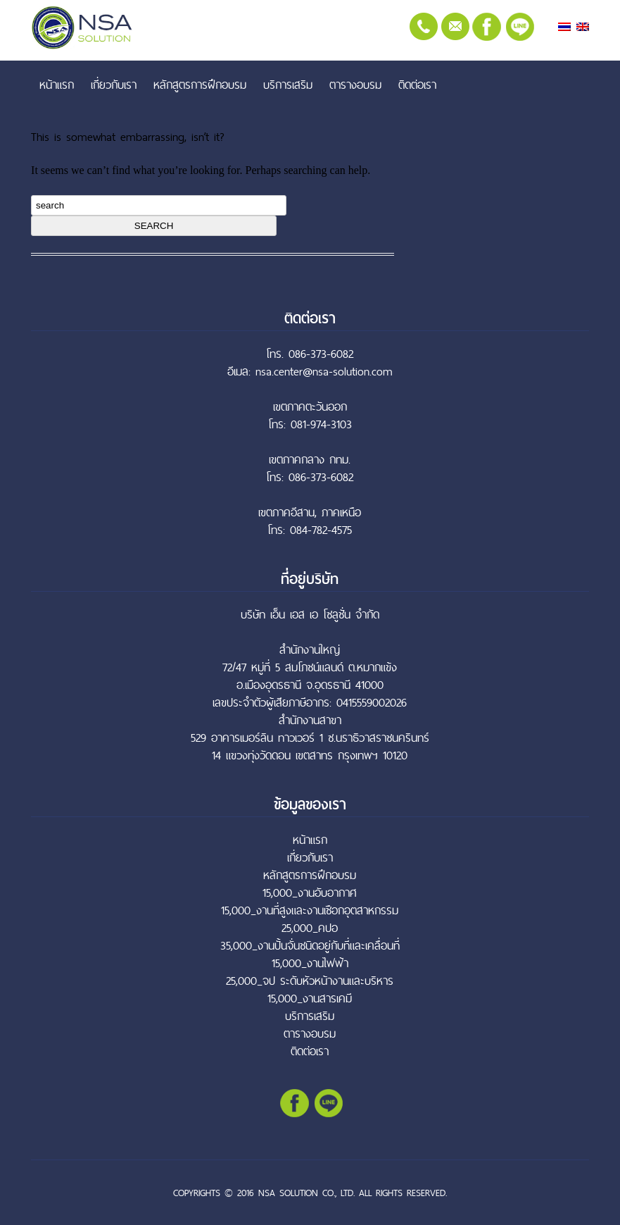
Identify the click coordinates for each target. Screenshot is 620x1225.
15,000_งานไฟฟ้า (310, 963)
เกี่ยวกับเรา (114, 84)
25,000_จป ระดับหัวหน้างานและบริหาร (309, 981)
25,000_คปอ (309, 928)
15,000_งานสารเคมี (309, 998)
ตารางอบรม (355, 84)
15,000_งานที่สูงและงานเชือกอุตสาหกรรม (309, 910)
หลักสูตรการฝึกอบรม (199, 84)
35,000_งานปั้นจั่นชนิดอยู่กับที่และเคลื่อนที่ (310, 945)
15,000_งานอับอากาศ (309, 893)
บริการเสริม (287, 84)
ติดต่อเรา (417, 84)
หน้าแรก (56, 84)
